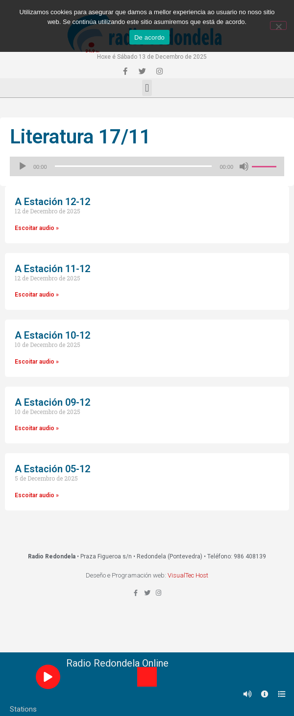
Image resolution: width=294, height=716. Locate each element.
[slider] (133, 166)
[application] (147, 166)
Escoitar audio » (37, 228)
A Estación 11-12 (52, 269)
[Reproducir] (22, 166)
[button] (146, 88)
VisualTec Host (188, 575)
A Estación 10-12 (52, 335)
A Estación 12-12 (52, 202)
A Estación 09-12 (52, 402)
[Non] (278, 25)
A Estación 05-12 (52, 469)
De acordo (149, 37)
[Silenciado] (244, 166)
